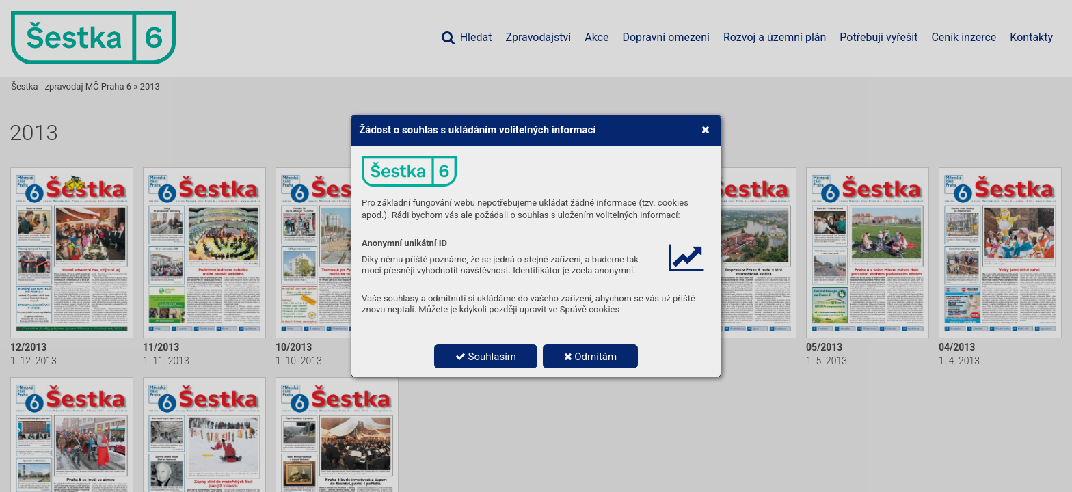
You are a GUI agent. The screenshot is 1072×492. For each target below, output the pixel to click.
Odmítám (590, 357)
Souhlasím (485, 357)
